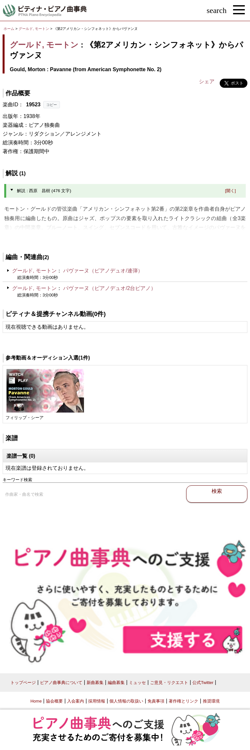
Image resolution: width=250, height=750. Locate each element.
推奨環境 (211, 701)
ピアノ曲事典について (61, 682)
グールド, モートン (34, 29)
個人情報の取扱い (126, 701)
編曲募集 (116, 682)
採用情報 (96, 701)
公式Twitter (202, 682)
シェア (207, 81)
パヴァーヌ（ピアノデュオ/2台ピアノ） (109, 288)
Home (36, 701)
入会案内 (75, 701)
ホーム (9, 29)
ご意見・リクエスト (169, 682)
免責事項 (155, 701)
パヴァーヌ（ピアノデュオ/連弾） (103, 270)
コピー (51, 105)
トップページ (23, 682)
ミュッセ (137, 682)
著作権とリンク (183, 701)
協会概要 (54, 701)
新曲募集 (95, 682)
